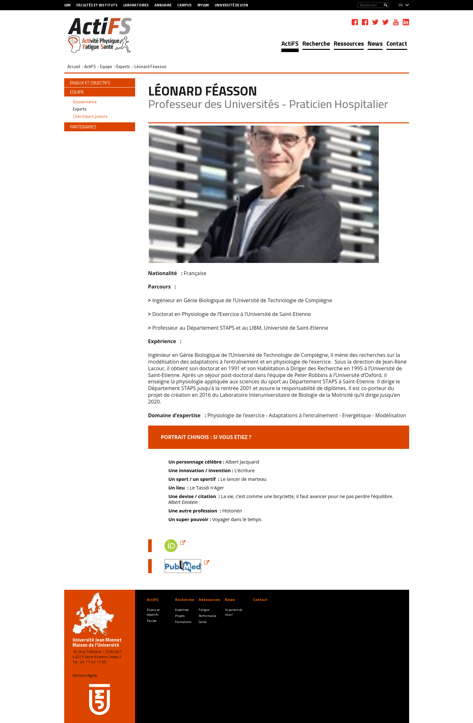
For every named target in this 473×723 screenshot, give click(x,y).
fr (401, 5)
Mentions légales (84, 675)
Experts (80, 109)
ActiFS (290, 43)
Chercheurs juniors (90, 116)
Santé (202, 621)
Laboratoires (136, 5)
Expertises (182, 609)
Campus (184, 5)
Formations (183, 621)
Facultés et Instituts (97, 5)
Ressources (349, 43)
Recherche (316, 43)
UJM (67, 5)
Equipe (151, 620)
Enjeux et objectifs (153, 612)
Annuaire (163, 5)
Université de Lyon (231, 5)
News (375, 43)
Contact (396, 43)
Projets (180, 615)
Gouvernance (85, 101)
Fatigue (204, 609)
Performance (207, 615)
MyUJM (203, 5)
